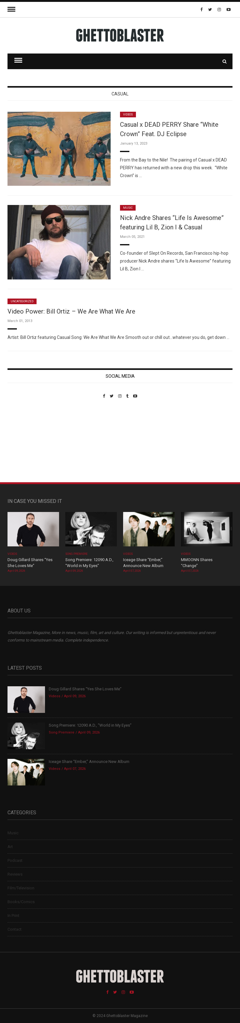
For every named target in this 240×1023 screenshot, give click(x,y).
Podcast (15, 860)
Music (127, 207)
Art (10, 846)
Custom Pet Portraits (26, 441)
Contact (15, 929)
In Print (13, 915)
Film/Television (21, 888)
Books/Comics (21, 901)
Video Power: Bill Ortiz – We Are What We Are (71, 311)
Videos (128, 114)
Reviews (15, 874)
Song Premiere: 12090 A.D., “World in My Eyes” (90, 725)
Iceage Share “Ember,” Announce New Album (89, 761)
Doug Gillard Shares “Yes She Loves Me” (85, 689)
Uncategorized (22, 301)
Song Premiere (76, 553)
